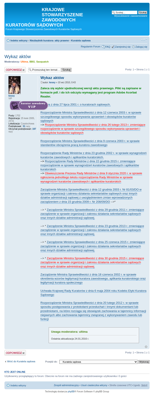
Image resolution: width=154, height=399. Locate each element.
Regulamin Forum (90, 46)
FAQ (107, 46)
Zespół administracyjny (66, 385)
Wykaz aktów (17, 56)
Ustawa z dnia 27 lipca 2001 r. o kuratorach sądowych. (75, 104)
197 (34, 129)
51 (24, 126)
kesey (52, 82)
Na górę (146, 347)
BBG (32, 61)
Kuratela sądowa (80, 40)
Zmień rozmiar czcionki (144, 40)
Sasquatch (42, 61)
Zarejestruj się (123, 46)
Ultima (24, 61)
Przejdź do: (51, 361)
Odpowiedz (15, 70)
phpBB (71, 391)
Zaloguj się (141, 46)
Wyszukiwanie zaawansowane (130, 15)
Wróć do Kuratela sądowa (21, 361)
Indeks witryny (18, 40)
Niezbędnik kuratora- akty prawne (49, 40)
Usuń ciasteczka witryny (94, 385)
